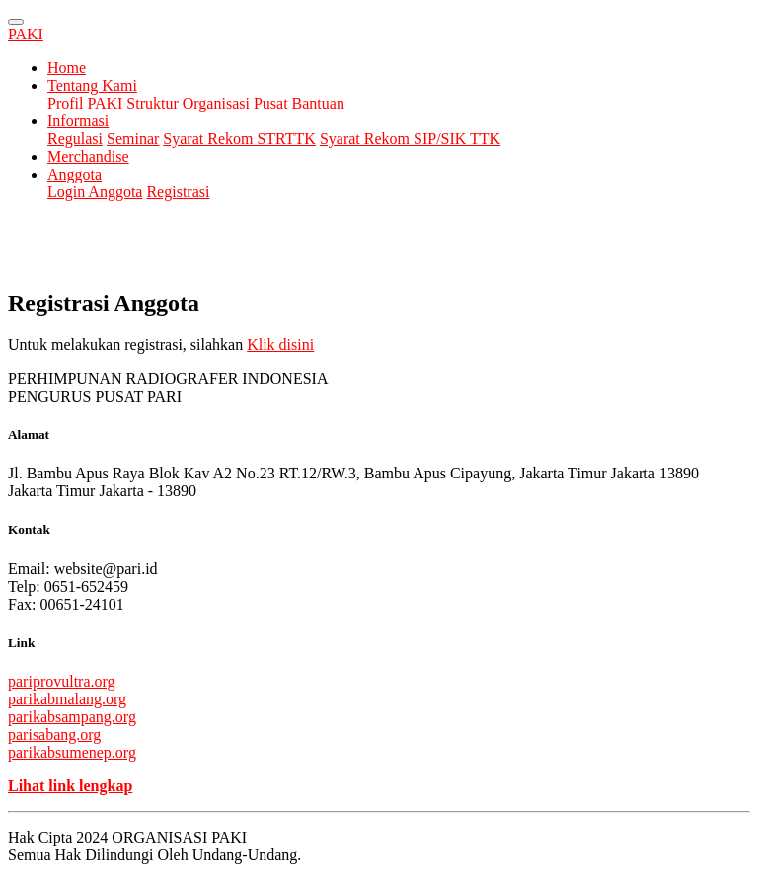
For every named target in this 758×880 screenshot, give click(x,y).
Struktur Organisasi (188, 103)
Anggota (74, 174)
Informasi (78, 120)
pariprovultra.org (61, 681)
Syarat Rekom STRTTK (239, 138)
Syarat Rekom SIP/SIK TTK (410, 138)
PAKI (25, 34)
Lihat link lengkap (70, 785)
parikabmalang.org (67, 699)
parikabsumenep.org (72, 752)
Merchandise (88, 156)
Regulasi (75, 138)
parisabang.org (54, 734)
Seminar (133, 138)
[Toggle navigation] (16, 22)
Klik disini (280, 344)
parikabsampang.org (72, 716)
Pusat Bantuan (299, 103)
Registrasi (177, 191)
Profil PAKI (84, 103)
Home (66, 67)
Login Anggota (94, 191)
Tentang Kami (92, 85)
